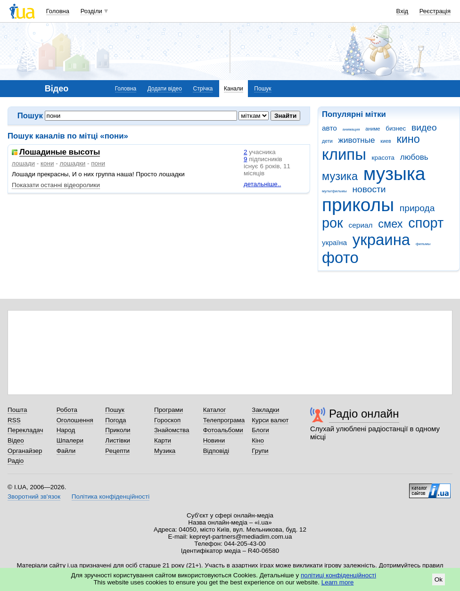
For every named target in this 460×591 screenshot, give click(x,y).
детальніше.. (262, 184)
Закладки (265, 409)
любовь (414, 157)
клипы (344, 154)
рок (332, 222)
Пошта (17, 409)
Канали (233, 88)
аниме (372, 128)
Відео (16, 440)
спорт (426, 222)
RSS (14, 420)
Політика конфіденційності (110, 496)
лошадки (72, 163)
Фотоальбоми (223, 430)
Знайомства (171, 430)
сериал (361, 225)
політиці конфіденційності (338, 575)
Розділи (91, 11)
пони (98, 163)
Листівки (117, 440)
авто (329, 128)
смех (390, 224)
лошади (23, 163)
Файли (66, 450)
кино (408, 139)
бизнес (396, 128)
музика (340, 176)
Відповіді (216, 450)
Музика (164, 450)
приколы (358, 205)
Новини (214, 440)
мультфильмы (334, 191)
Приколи (117, 430)
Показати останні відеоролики (56, 185)
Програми (168, 409)
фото (340, 257)
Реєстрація (435, 11)
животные (356, 140)
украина (381, 239)
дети (327, 141)
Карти (162, 440)
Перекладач (25, 430)
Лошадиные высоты (59, 152)
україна (334, 242)
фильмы (423, 244)
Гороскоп (167, 420)
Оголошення (75, 420)
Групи (260, 450)
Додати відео (165, 88)
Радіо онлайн (364, 413)
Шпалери (70, 440)
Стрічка (203, 88)
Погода (115, 420)
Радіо (16, 460)
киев (385, 141)
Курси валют (270, 420)
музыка (394, 174)
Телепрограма (224, 420)
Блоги (260, 430)
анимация (351, 129)
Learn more (337, 582)
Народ (66, 430)
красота (383, 157)
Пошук (262, 88)
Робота (67, 409)
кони (47, 163)
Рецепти (117, 450)
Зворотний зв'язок (34, 496)
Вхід (402, 11)
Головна (57, 11)
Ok (439, 579)
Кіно (258, 440)
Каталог (214, 409)
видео (424, 127)
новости (369, 189)
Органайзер (25, 450)
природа (417, 208)
